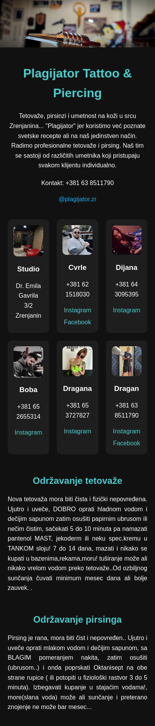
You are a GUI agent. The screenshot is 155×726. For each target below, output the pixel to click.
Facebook (77, 322)
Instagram (77, 310)
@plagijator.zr (77, 199)
